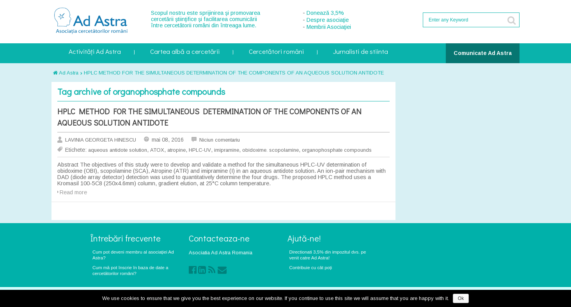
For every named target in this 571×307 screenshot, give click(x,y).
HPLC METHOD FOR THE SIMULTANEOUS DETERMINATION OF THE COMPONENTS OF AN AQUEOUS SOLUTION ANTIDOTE (234, 73)
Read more (73, 192)
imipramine (226, 150)
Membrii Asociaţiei (329, 27)
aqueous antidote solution (117, 150)
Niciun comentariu (219, 140)
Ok (461, 298)
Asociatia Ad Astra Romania (220, 253)
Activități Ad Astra (95, 52)
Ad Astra (65, 73)
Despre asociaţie (328, 20)
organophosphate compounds (337, 150)
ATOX (157, 150)
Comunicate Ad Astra (483, 53)
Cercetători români (276, 52)
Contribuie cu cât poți (310, 267)
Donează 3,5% (325, 13)
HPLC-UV (200, 150)
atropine (176, 150)
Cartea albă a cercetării (185, 52)
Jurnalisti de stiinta (360, 52)
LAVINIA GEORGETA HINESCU (100, 140)
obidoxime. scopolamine (270, 150)
